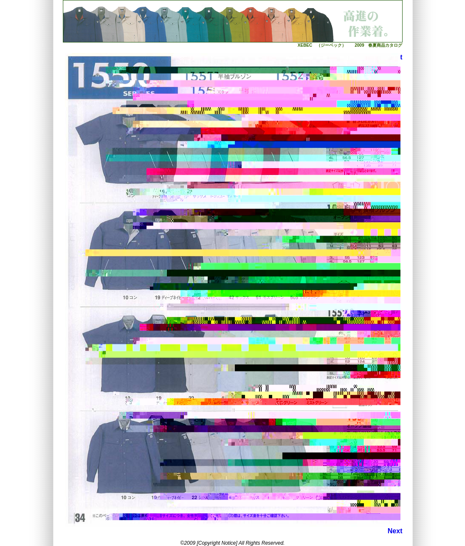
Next (395, 531)
